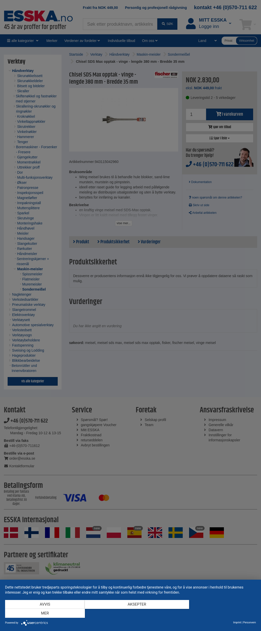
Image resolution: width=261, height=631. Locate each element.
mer (218, 613)
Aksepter (130, 613)
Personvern (249, 622)
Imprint (237, 622)
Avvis (42, 613)
